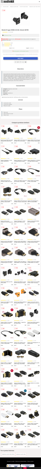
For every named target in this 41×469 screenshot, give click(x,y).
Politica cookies (30, 461)
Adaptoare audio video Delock (34, 6)
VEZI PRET (20, 58)
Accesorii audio (5, 6)
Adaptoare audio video (14, 6)
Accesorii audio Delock (24, 6)
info (12, 142)
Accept (25, 468)
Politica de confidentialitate (20, 461)
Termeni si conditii (10, 461)
